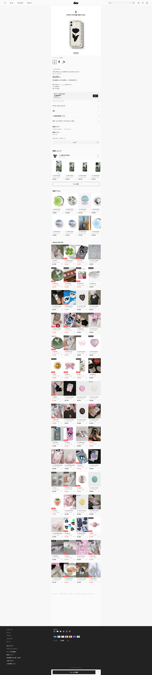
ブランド (29, 3)
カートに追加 (74, 672)
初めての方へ (10, 646)
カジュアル (55, 134)
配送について (63, 138)
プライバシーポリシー (12, 649)
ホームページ (55, 593)
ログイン (63, 84)
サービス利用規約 (11, 652)
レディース (9, 629)
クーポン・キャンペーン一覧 (58, 100)
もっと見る (76, 184)
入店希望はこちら (11, 663)
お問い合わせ (56, 138)
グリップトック (67, 129)
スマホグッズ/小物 (57, 129)
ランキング (20, 3)
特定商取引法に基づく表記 (13, 658)
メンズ (8, 632)
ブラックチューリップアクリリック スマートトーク (85, 593)
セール (11, 3)
